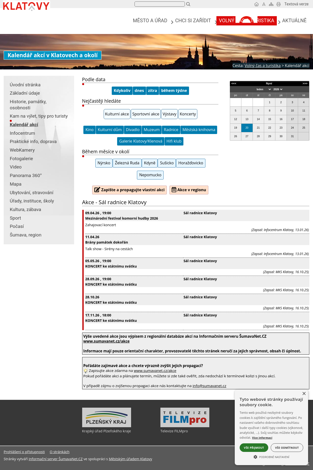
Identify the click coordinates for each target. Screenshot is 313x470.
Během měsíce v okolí (105, 151)
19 (235, 127)
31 (292, 136)
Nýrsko (104, 163)
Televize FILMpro (174, 431)
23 (280, 127)
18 (303, 119)
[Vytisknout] (278, 4)
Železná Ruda (127, 163)
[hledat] (159, 4)
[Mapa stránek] (271, 4)
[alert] (271, 427)
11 (303, 110)
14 (258, 119)
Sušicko (167, 163)
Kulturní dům (110, 129)
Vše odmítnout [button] (287, 447)
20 (247, 127)
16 (280, 119)
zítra (152, 90)
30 (280, 136)
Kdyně (149, 163)
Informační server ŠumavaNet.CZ (56, 459)
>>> (304, 83)
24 (292, 127)
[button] (271, 456)
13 (247, 119)
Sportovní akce (145, 114)
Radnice (171, 129)
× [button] (304, 394)
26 (235, 136)
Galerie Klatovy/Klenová (140, 141)
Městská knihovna (198, 129)
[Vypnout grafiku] (264, 4)
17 (292, 119)
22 (269, 127)
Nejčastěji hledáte (101, 101)
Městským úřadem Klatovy (130, 459)
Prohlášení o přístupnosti (24, 451)
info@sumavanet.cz (209, 385)
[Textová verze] (297, 4)
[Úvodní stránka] (256, 4)
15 (269, 119)
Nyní (269, 83)
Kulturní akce (117, 114)
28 (258, 136)
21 (258, 127)
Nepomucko (150, 175)
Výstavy (169, 114)
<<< (233, 83)
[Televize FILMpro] (184, 426)
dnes (139, 90)
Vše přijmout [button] (254, 447)
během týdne (174, 90)
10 (292, 110)
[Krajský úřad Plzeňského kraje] (106, 426)
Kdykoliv (122, 90)
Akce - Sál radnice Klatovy (114, 202)
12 (235, 119)
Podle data (93, 79)
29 (269, 136)
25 (303, 127)
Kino (89, 129)
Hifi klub (174, 141)
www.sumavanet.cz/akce (155, 370)
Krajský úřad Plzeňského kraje (106, 431)
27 (247, 136)
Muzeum (152, 129)
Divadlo (133, 129)
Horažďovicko (190, 163)
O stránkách (59, 451)
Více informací (262, 437)
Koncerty (188, 114)
